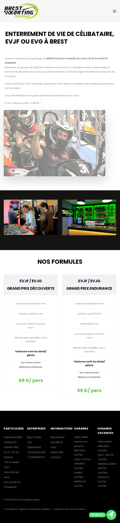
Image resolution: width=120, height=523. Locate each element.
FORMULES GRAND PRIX (11, 445)
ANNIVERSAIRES (13, 437)
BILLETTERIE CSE (34, 440)
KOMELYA (46, 509)
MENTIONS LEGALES (57, 454)
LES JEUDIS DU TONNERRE (12, 484)
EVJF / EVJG (11, 452)
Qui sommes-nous (12, 474)
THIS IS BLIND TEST (11, 464)
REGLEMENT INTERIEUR (58, 440)
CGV (53, 447)
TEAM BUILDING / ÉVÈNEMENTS (36, 454)
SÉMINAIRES (34, 447)
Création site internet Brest (69, 509)
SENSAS (8, 457)
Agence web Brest (29, 509)
